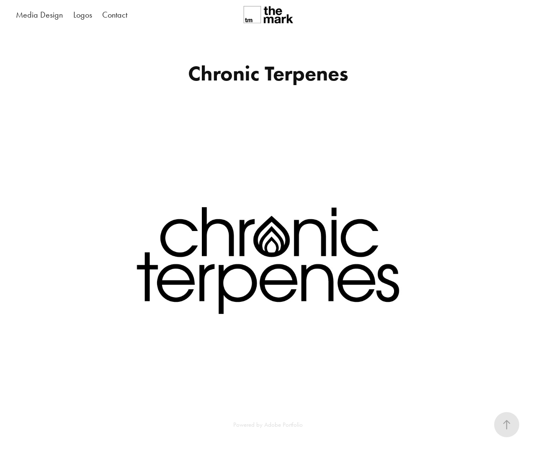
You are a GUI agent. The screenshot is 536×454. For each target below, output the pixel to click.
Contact (114, 15)
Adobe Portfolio (283, 424)
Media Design (39, 15)
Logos (82, 15)
